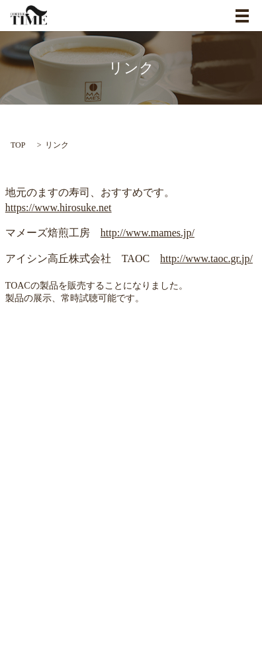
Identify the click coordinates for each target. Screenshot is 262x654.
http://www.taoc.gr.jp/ (206, 258)
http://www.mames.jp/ (148, 232)
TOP (18, 145)
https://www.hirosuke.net (58, 207)
